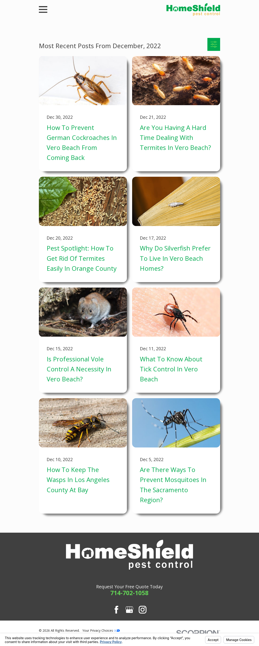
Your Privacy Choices (101, 630)
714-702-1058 (129, 593)
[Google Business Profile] (129, 610)
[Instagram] (142, 610)
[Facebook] (116, 610)
